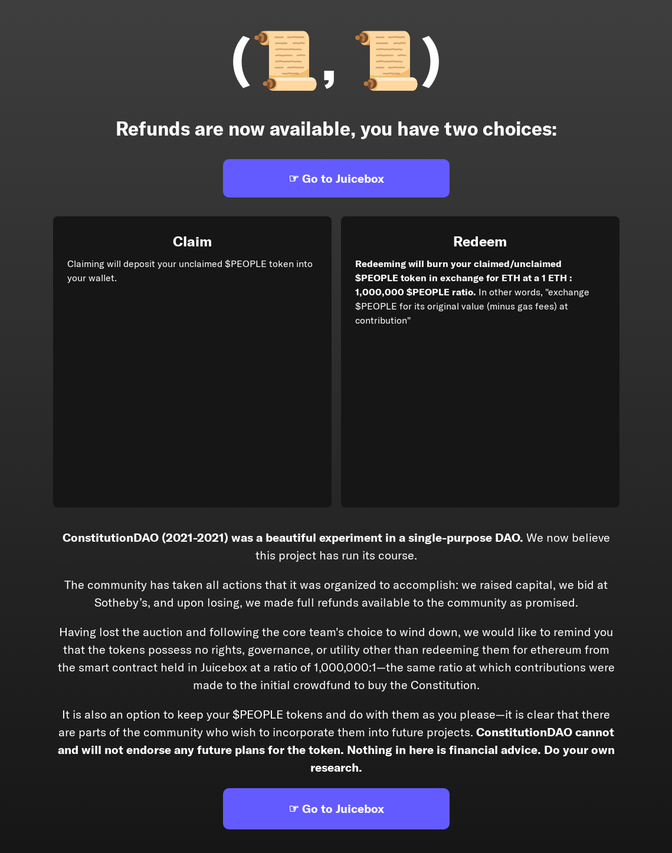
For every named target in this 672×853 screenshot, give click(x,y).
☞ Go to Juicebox (336, 178)
